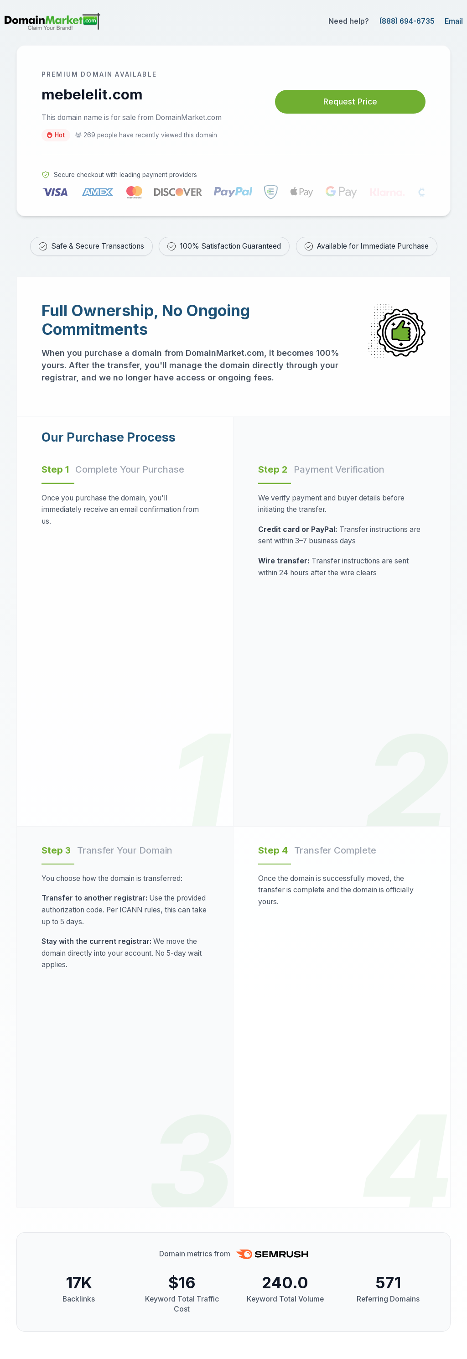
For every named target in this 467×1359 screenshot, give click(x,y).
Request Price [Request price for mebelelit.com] (350, 101)
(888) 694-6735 (407, 21)
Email (454, 21)
